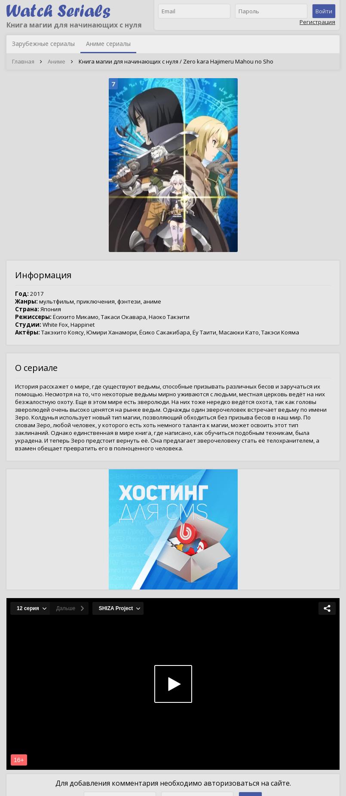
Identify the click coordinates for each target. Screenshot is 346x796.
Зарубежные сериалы (43, 43)
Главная (23, 61)
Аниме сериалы (108, 43)
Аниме (56, 61)
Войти (323, 11)
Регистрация (317, 22)
